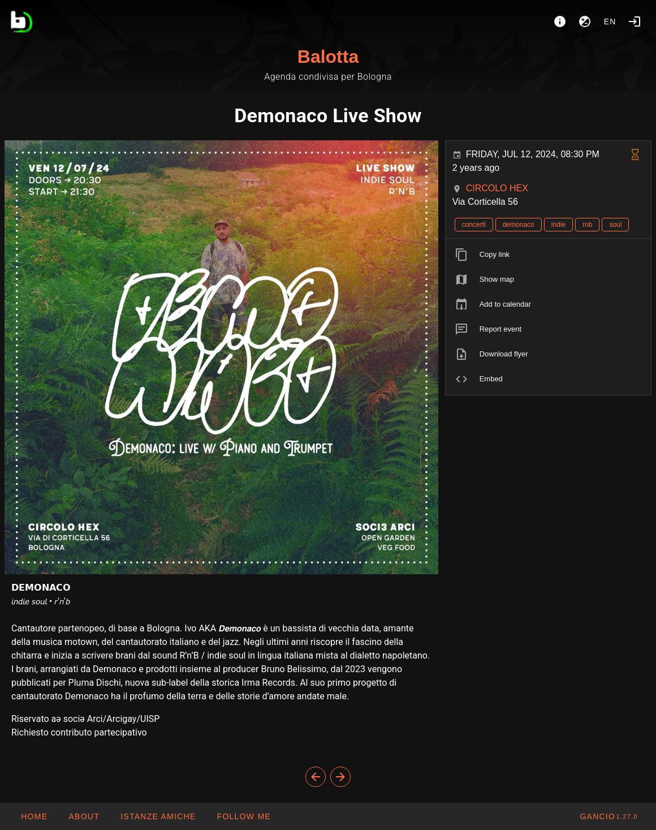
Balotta (328, 56)
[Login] (634, 21)
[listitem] (548, 254)
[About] (559, 21)
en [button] (610, 21)
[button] (158, 816)
